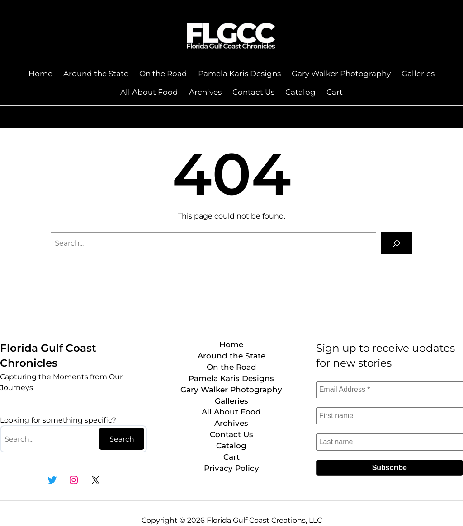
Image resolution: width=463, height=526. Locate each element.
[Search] (396, 243)
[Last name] (389, 442)
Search (121, 439)
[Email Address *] (389, 389)
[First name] (389, 415)
